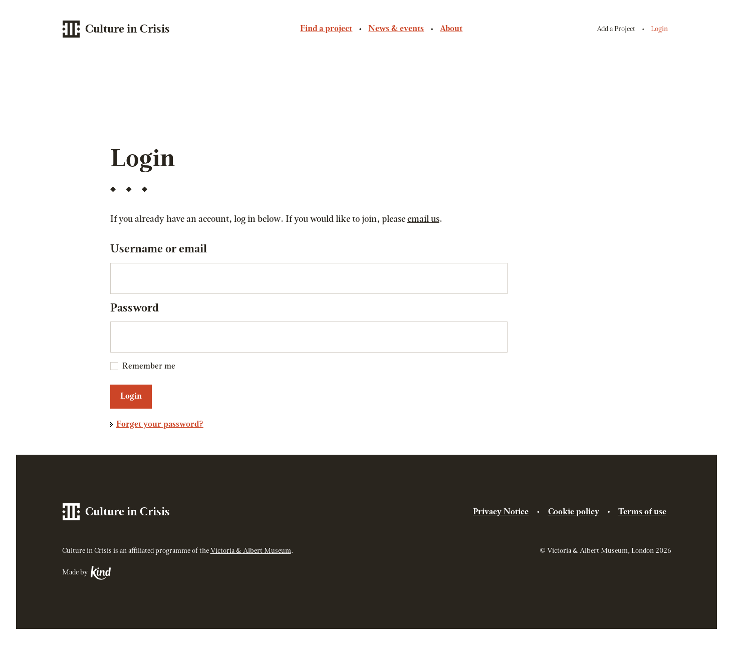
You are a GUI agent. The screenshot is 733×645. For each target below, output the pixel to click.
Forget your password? (159, 425)
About (451, 29)
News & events (396, 29)
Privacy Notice (501, 512)
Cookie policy (573, 512)
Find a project (326, 29)
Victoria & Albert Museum (250, 551)
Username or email (158, 249)
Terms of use (642, 512)
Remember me (148, 367)
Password (134, 308)
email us (423, 219)
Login (659, 29)
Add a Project (616, 29)
